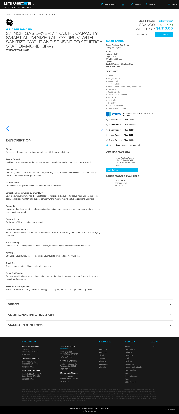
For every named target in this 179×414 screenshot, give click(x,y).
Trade (127, 358)
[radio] (120, 120)
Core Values (130, 349)
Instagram (103, 352)
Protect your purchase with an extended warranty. (138, 114)
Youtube (102, 358)
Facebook (103, 349)
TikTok (101, 355)
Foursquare (103, 364)
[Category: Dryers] (139, 48)
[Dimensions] (139, 55)
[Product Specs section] (89, 305)
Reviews (128, 361)
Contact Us (129, 364)
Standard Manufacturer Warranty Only (125, 145)
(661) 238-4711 (28, 379)
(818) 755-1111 (28, 355)
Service (128, 379)
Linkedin (102, 367)
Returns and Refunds (133, 367)
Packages (129, 355)
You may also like (118, 152)
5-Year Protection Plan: (122, 140)
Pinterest (102, 361)
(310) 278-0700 (66, 369)
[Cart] (124, 4)
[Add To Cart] (164, 34)
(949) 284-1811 (66, 357)
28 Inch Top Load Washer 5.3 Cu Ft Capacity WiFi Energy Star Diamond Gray (125, 160)
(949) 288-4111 (66, 381)
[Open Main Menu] (172, 4)
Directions (64, 349)
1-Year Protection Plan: (121, 120)
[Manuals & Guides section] (89, 326)
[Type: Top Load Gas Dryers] (139, 45)
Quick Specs (115, 41)
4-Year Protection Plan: (122, 135)
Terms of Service (131, 376)
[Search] (136, 4)
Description (18, 140)
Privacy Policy (130, 370)
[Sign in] (150, 4)
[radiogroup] (139, 133)
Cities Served (130, 382)
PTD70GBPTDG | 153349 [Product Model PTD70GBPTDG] (17, 50)
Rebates (128, 352)
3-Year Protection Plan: (122, 130)
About (127, 346)
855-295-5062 (118, 394)
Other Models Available (122, 176)
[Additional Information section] (89, 315)
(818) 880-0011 (28, 367)
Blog (153, 346)
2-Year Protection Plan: (122, 125)
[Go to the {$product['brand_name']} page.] (9, 22)
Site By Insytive (170, 410)
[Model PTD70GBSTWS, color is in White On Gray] (122, 183)
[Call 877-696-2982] (108, 4)
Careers (128, 373)
